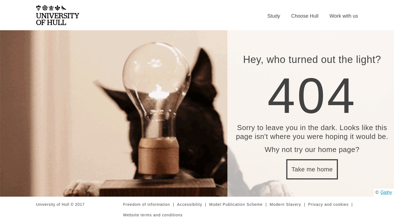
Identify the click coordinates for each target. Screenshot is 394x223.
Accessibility (189, 204)
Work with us (344, 16)
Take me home (312, 169)
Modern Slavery (285, 204)
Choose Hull (304, 16)
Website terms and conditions (153, 215)
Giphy (386, 192)
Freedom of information (146, 204)
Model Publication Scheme (236, 204)
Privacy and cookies (328, 204)
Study (273, 16)
